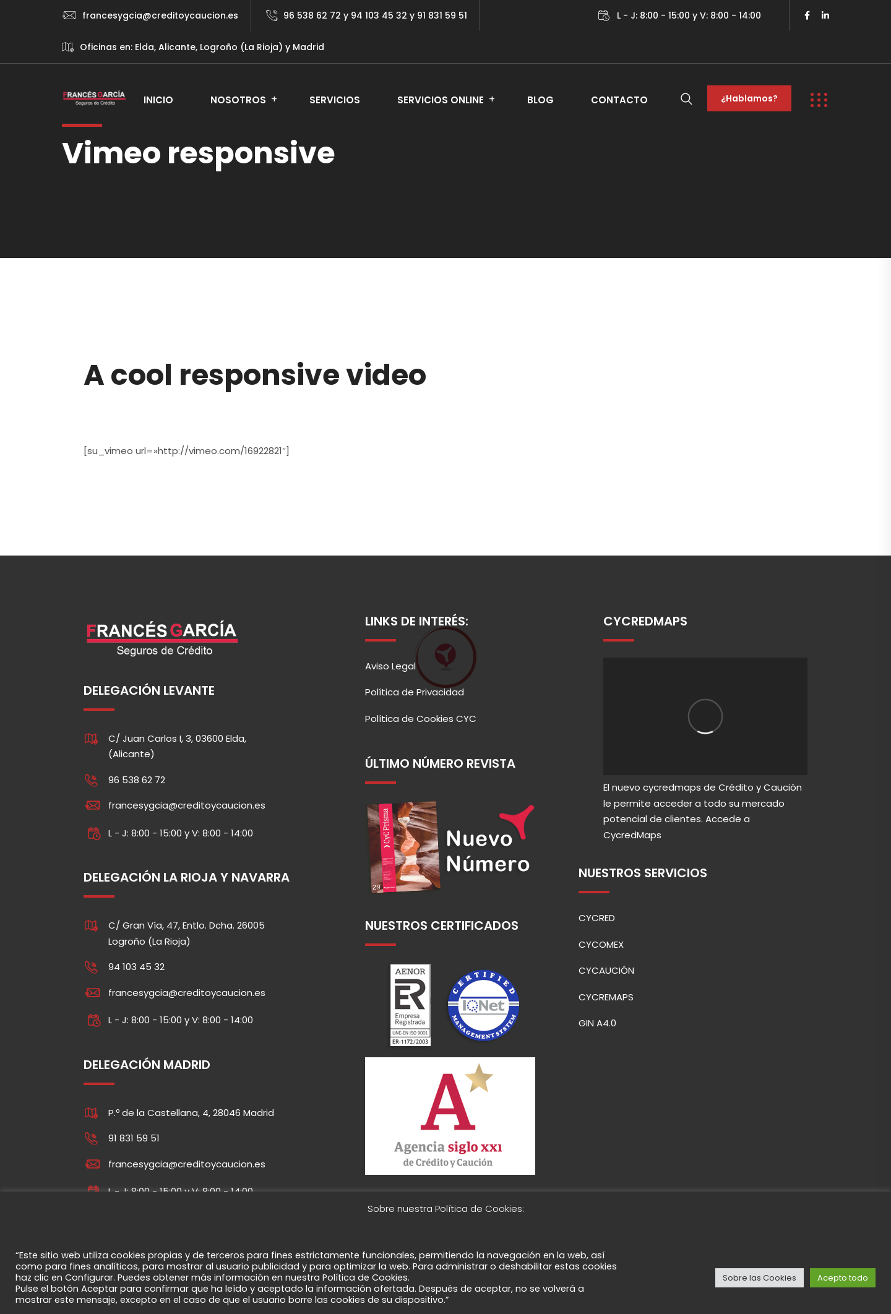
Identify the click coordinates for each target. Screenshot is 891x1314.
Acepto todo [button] (842, 1278)
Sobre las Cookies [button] (759, 1278)
